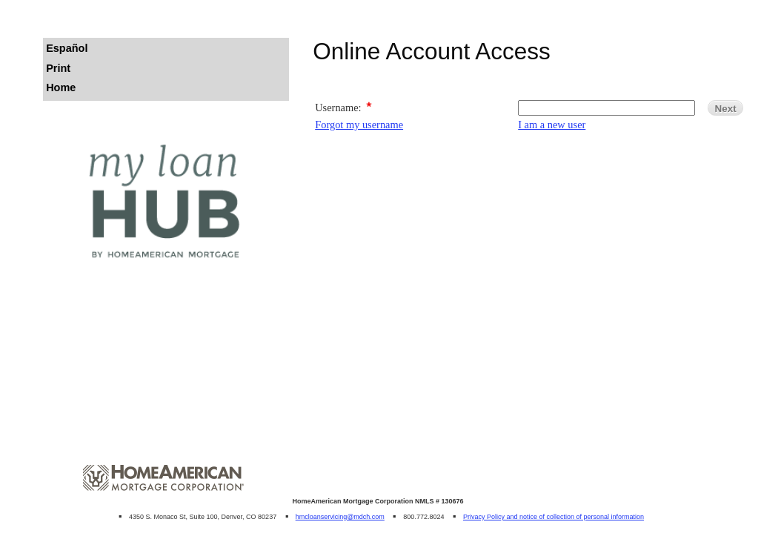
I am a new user (551, 124)
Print (58, 68)
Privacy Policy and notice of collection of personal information (553, 516)
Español (66, 48)
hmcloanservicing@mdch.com (340, 516)
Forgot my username (359, 124)
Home (61, 87)
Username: (338, 107)
